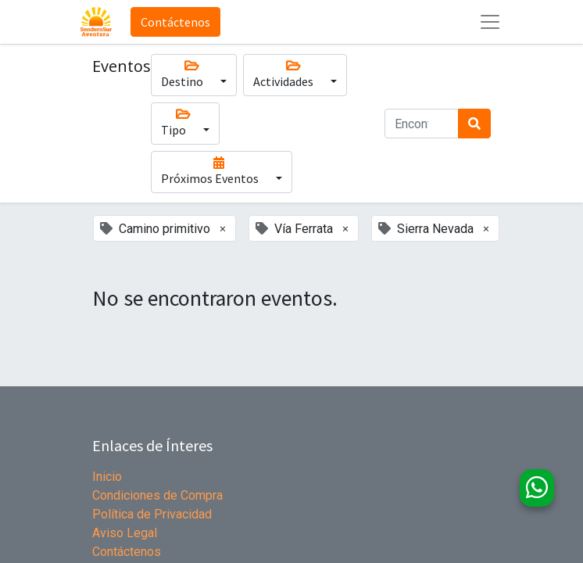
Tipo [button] (183, 123)
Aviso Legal (124, 532)
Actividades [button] (292, 74)
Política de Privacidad (152, 514)
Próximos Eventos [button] (219, 171)
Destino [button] (191, 74)
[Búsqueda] (474, 123)
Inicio (107, 476)
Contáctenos (175, 22)
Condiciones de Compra (157, 495)
